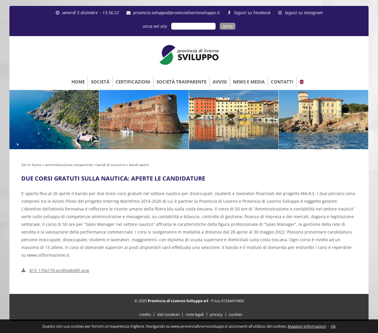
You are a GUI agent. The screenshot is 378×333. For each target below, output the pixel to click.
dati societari (168, 314)
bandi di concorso (111, 164)
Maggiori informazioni (307, 326)
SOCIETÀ (100, 82)
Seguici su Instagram (304, 12)
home (36, 164)
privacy (216, 314)
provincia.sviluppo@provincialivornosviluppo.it (176, 12)
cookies (235, 314)
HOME (78, 82)
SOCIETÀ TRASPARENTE (181, 82)
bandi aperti (139, 164)
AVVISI (220, 82)
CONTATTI (282, 82)
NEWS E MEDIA (249, 82)
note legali (195, 314)
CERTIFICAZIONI (132, 82)
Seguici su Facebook (252, 12)
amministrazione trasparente (69, 164)
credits (145, 314)
